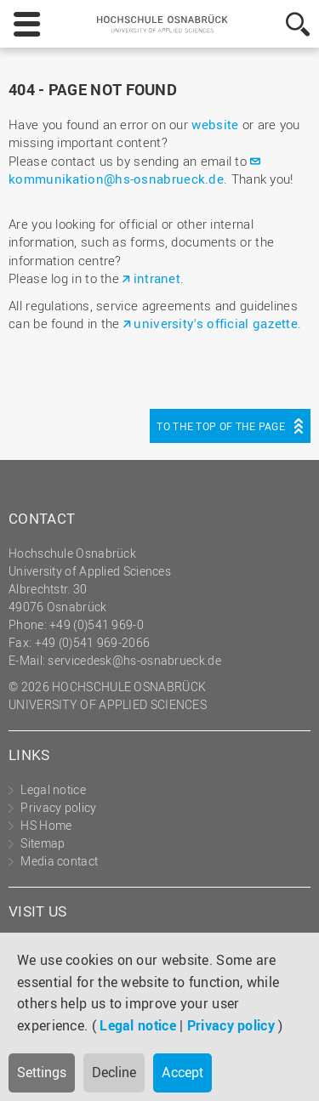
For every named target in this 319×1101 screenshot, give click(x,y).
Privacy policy (231, 1025)
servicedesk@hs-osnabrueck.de (134, 660)
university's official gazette (216, 323)
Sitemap (42, 843)
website (214, 124)
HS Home (45, 825)
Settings (41, 1072)
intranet (157, 278)
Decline (114, 1072)
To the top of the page (221, 426)
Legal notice (138, 1025)
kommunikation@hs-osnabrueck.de (116, 178)
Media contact (59, 861)
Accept (182, 1072)
